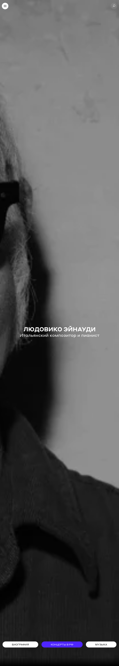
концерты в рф (62, 644)
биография (20, 644)
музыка (101, 644)
